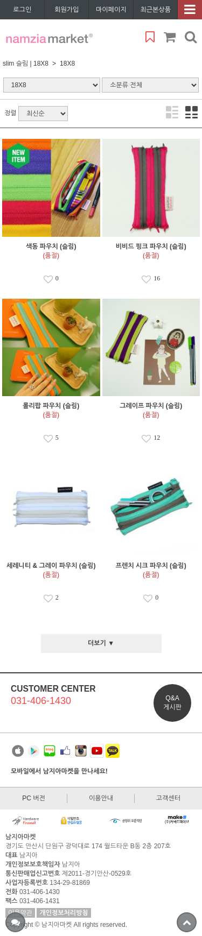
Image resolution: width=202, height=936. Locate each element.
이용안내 (101, 798)
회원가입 (66, 9)
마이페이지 (111, 9)
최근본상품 (156, 9)
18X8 (67, 63)
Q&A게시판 (172, 702)
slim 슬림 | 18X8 (25, 63)
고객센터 (168, 798)
